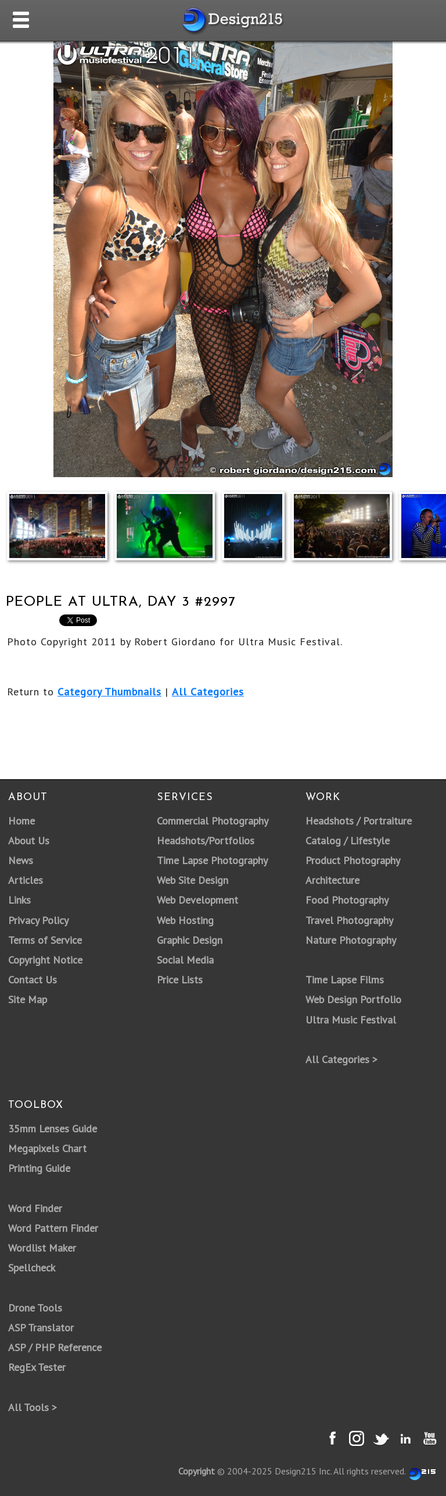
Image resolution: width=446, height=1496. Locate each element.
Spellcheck (31, 1267)
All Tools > (32, 1407)
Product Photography (352, 860)
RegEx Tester (37, 1367)
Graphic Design (189, 940)
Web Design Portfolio (353, 999)
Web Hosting (185, 920)
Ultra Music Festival (350, 1019)
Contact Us (32, 979)
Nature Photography (350, 940)
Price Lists (180, 979)
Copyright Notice (45, 959)
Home (21, 820)
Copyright (196, 1471)
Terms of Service (45, 940)
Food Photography (347, 900)
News (20, 860)
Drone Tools (35, 1307)
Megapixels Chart (47, 1148)
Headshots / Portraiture (358, 820)
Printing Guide (39, 1168)
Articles (25, 880)
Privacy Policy (38, 920)
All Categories (208, 691)
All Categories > (341, 1059)
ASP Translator (41, 1327)
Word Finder (35, 1208)
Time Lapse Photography (212, 860)
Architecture (332, 880)
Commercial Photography (212, 820)
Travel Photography (349, 920)
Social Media (185, 959)
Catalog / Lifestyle (347, 840)
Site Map (27, 999)
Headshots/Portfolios (205, 840)
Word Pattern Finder (53, 1228)
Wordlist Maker (42, 1248)
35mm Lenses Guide (52, 1128)
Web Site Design (192, 880)
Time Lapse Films (344, 979)
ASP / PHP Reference (55, 1347)
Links (19, 900)
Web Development (197, 900)
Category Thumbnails (109, 691)
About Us (28, 840)
